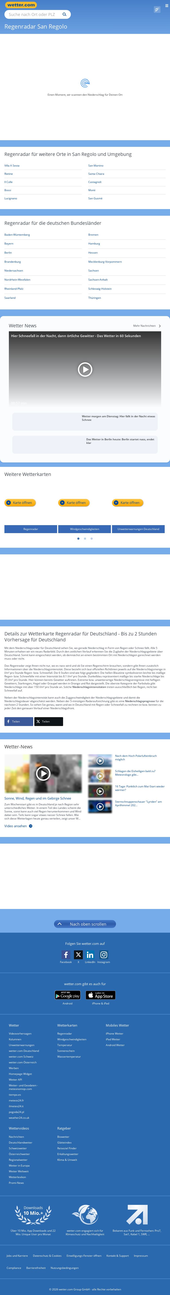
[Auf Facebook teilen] (18, 716)
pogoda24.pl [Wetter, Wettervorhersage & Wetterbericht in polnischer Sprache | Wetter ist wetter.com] (16, 1107)
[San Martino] (127, 161)
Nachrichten (16, 1132)
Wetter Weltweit (19, 1166)
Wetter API (15, 1074)
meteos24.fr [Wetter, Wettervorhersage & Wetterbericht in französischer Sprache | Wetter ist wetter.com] (16, 1095)
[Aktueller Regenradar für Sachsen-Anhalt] (98, 275)
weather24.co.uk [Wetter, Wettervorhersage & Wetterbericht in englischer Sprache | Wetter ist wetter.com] (19, 1112)
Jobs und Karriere (17, 1250)
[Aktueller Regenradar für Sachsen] (93, 266)
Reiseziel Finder (67, 1143)
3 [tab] (91, 534)
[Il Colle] (43, 177)
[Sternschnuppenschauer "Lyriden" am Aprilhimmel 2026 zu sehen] (125, 802)
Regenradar (64, 1028)
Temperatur (64, 1040)
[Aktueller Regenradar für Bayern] (8, 239)
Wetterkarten (67, 1020)
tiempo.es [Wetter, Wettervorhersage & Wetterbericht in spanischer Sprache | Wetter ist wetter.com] (15, 1089)
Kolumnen (15, 1034)
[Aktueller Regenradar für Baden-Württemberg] (17, 230)
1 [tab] (78, 534)
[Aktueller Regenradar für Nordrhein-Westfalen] (17, 275)
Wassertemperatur (69, 1051)
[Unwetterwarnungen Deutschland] (138, 502)
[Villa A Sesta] (43, 161)
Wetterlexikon (17, 1172)
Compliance (14, 1263)
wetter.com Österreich (23, 1057)
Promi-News (16, 1178)
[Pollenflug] (157, 5)
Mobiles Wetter (117, 1020)
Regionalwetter (18, 1155)
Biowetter (63, 1132)
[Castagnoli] (127, 177)
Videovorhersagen (20, 1028)
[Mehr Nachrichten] (147, 320)
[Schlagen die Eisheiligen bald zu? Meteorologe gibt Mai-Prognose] (125, 772)
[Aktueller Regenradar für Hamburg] (94, 239)
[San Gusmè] (127, 193)
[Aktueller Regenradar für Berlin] (8, 248)
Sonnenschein (66, 1046)
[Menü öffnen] (165, 5)
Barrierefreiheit (36, 1263)
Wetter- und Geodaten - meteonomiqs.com (23, 1082)
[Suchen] (103, 5)
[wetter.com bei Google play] (68, 992)
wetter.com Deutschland (24, 1046)
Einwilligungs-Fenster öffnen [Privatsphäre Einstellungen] (84, 1250)
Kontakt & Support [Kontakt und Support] (117, 1250)
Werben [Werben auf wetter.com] (14, 1063)
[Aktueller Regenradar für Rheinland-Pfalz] (13, 284)
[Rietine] (43, 169)
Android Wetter (115, 1040)
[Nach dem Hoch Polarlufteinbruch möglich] (125, 756)
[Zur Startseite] (22, 5)
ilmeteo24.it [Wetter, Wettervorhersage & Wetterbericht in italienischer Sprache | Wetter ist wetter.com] (16, 1101)
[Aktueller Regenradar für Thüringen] (94, 293)
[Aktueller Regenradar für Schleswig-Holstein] (100, 284)
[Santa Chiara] (127, 169)
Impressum (141, 1250)
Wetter (14, 1020)
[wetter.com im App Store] (101, 993)
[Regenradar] (30, 502)
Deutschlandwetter (20, 1137)
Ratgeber (64, 1123)
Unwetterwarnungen (21, 1040)
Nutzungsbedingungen (65, 1263)
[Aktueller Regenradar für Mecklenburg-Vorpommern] (105, 257)
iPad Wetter (113, 1034)
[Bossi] (43, 185)
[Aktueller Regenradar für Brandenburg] (12, 257)
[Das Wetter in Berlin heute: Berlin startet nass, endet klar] (85, 439)
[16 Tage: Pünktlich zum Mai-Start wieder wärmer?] (125, 787)
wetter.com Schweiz (21, 1051)
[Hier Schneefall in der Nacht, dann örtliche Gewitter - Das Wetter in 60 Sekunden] (85, 364)
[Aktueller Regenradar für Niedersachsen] (13, 266)
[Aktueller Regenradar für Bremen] (93, 230)
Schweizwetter (18, 1143)
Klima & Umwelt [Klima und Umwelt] (67, 1155)
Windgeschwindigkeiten (71, 1034)
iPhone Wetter (114, 1028)
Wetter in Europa (19, 1160)
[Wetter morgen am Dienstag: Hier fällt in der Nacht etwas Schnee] (85, 416)
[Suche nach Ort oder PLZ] (75, 5)
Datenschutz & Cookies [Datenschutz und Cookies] (47, 1250)
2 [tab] (85, 534)
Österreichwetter (19, 1149)
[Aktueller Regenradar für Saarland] (9, 293)
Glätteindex (64, 1137)
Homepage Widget (20, 1069)
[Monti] (127, 185)
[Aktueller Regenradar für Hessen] (93, 248)
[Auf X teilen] (48, 716)
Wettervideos (19, 1123)
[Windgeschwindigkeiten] (84, 502)
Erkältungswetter (67, 1149)
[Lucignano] (43, 193)
